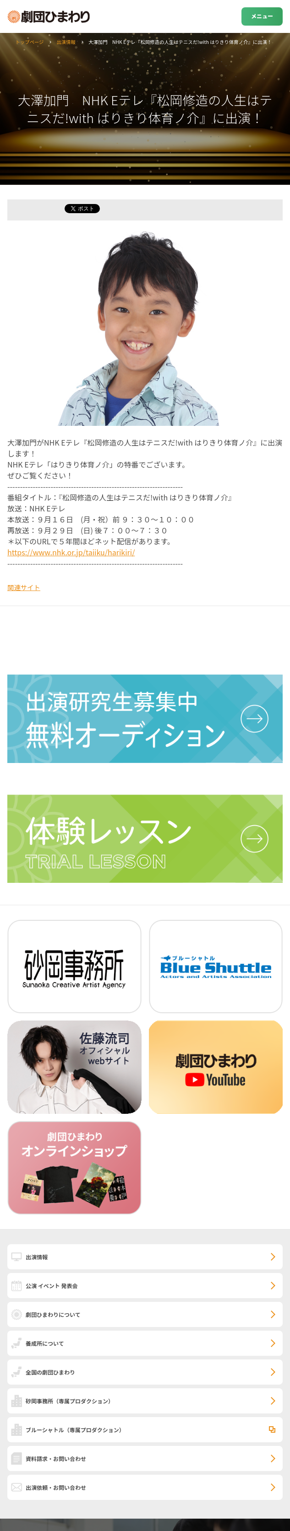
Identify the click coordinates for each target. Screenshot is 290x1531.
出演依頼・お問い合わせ (56, 1487)
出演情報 (66, 41)
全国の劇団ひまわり (50, 1372)
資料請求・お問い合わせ (56, 1458)
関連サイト (23, 587)
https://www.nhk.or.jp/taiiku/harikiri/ (71, 552)
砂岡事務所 (70, 1401)
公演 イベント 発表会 (51, 1285)
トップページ (29, 41)
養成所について (45, 1343)
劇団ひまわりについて (53, 1314)
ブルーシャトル (75, 1430)
